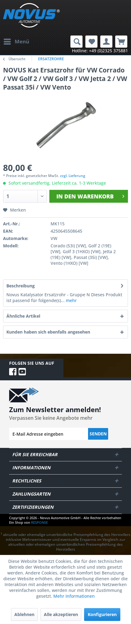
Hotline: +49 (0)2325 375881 (100, 51)
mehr (71, 300)
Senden (98, 434)
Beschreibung (20, 286)
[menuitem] (16, 41)
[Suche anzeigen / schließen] (76, 41)
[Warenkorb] (121, 41)
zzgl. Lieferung (72, 175)
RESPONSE (39, 522)
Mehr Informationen (74, 596)
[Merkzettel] (91, 41)
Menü (16, 41)
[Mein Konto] (106, 41)
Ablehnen (24, 614)
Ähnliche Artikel (23, 316)
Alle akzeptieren (61, 614)
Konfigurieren (102, 614)
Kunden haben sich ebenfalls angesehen (48, 332)
